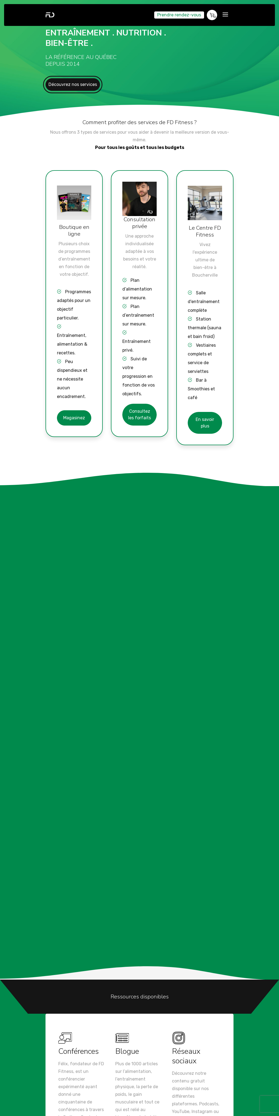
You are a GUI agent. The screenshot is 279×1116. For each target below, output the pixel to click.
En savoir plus (205, 423)
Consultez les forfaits (139, 414)
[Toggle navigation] (225, 14)
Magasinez (74, 417)
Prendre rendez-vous (179, 14)
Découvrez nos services (72, 84)
